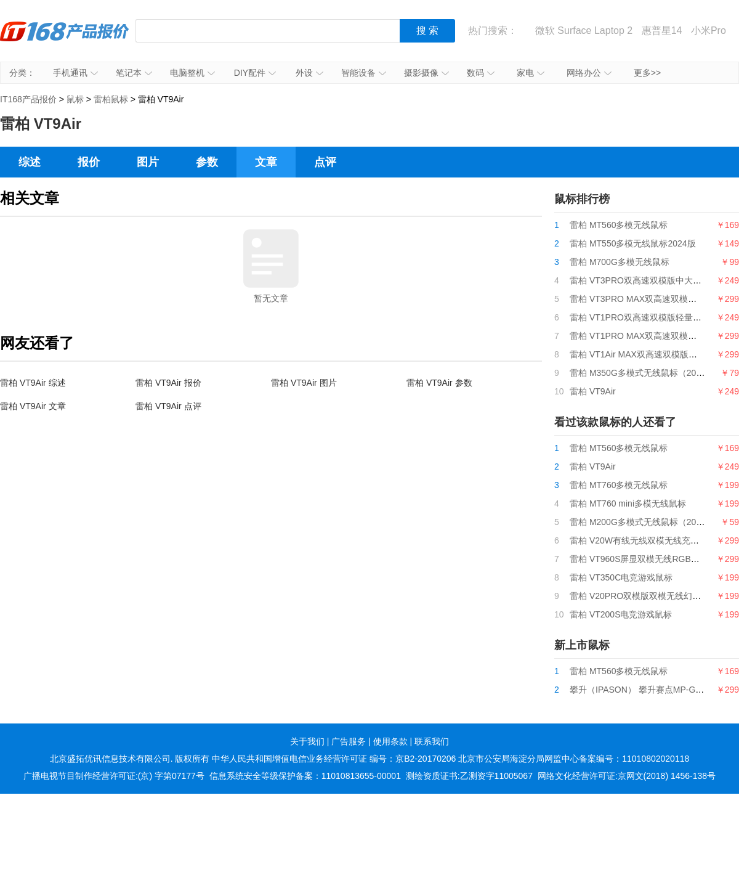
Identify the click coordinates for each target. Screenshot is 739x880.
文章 (266, 162)
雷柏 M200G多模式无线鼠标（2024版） (646, 522)
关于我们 (307, 741)
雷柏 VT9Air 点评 (168, 406)
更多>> (647, 73)
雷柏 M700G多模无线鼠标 (619, 262)
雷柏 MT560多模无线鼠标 (619, 225)
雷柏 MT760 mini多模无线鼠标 (628, 503)
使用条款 (390, 741)
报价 (89, 162)
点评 (325, 162)
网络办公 (589, 73)
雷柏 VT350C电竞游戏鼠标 (621, 577)
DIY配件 (255, 73)
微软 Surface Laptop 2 (583, 30)
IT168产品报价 (64, 40)
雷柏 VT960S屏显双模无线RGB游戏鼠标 (647, 559)
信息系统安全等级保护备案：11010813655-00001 (305, 776)
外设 (309, 73)
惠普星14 (662, 30)
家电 (530, 73)
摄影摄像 (426, 73)
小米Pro (708, 30)
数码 (481, 73)
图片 (148, 162)
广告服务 (348, 741)
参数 (207, 162)
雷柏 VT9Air (593, 391)
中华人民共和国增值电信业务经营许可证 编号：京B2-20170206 (334, 759)
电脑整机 (192, 73)
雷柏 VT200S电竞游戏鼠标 (621, 614)
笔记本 (134, 73)
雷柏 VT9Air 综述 (33, 383)
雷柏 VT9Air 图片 (304, 383)
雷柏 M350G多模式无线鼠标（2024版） (646, 373)
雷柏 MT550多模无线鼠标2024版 (633, 243)
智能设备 (363, 73)
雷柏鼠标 (111, 99)
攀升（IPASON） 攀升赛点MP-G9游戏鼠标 (652, 690)
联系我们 (431, 741)
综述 (29, 162)
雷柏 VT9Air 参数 (439, 383)
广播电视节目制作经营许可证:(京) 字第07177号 (113, 776)
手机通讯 (75, 73)
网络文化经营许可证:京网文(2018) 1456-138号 (627, 776)
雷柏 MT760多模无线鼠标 (619, 485)
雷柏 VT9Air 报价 (168, 383)
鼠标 (75, 99)
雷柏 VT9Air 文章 (33, 406)
